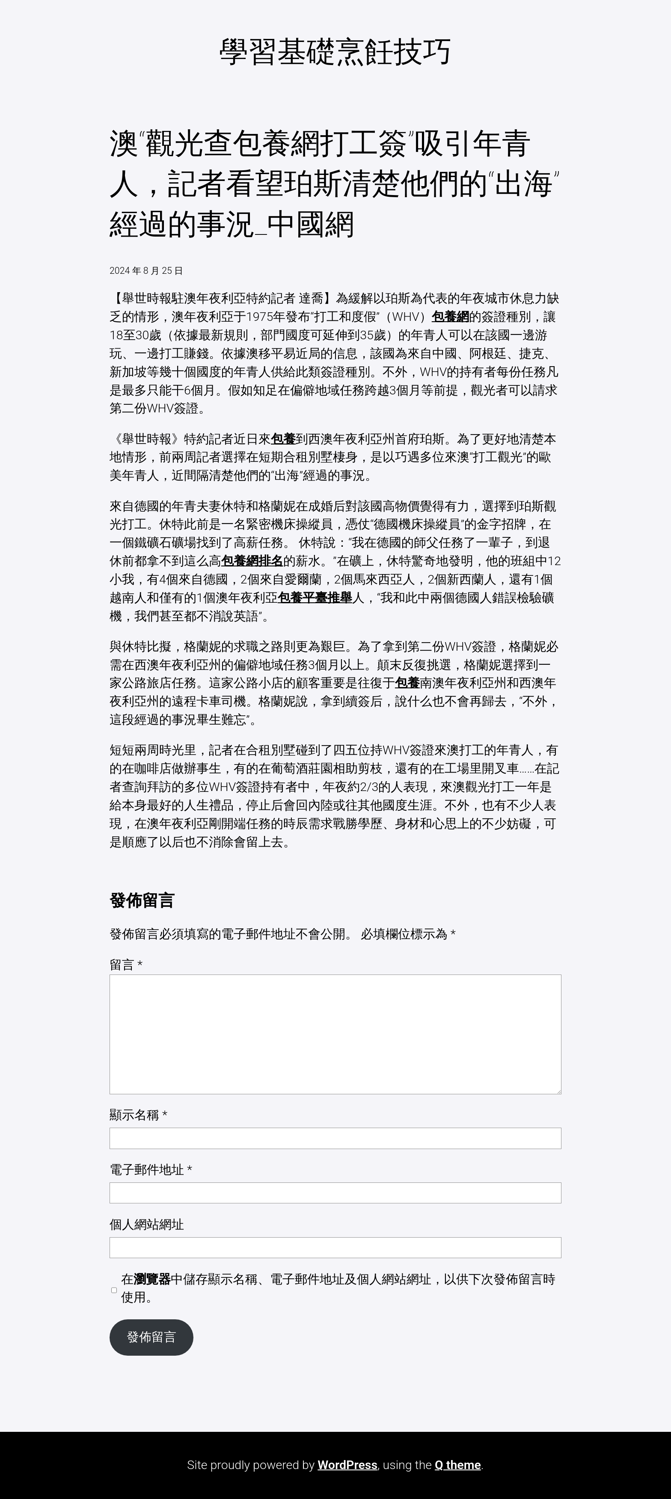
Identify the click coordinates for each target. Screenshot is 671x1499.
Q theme (458, 1465)
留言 (126, 965)
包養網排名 (252, 561)
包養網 (450, 317)
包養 (283, 439)
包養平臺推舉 (315, 598)
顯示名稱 (138, 1115)
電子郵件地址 (151, 1170)
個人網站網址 (147, 1225)
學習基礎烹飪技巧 (335, 52)
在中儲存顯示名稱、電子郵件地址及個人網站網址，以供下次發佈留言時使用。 (338, 1288)
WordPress (347, 1465)
